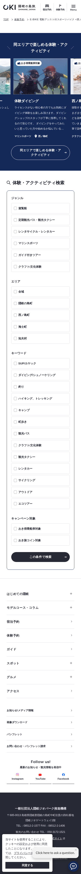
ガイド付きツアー (29, 255)
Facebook (63, 776)
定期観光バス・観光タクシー (36, 220)
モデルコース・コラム (39, 607)
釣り (21, 386)
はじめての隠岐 (39, 594)
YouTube (40, 776)
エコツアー (25, 503)
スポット (39, 663)
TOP (6, 19)
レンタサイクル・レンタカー (36, 231)
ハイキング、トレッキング (35, 398)
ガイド (11, 649)
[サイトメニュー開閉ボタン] (73, 7)
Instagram (18, 776)
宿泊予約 (47, 9)
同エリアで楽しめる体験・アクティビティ (40, 152)
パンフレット (14, 734)
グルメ (39, 677)
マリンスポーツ (28, 243)
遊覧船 (22, 208)
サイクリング (26, 480)
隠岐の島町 (25, 303)
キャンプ (24, 410)
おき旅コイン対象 (29, 540)
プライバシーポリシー (28, 853)
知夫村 (22, 338)
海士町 (22, 326)
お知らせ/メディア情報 (20, 710)
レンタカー (25, 468)
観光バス (24, 433)
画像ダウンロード (17, 722)
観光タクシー (26, 457)
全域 (21, 291)
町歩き (22, 421)
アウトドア (25, 492)
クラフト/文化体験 (30, 266)
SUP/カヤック (27, 363)
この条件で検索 (40, 557)
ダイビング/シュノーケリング (37, 375)
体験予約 (60, 9)
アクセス (13, 691)
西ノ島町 (24, 315)
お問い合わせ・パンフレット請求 (26, 746)
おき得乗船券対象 (29, 528)
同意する (27, 865)
